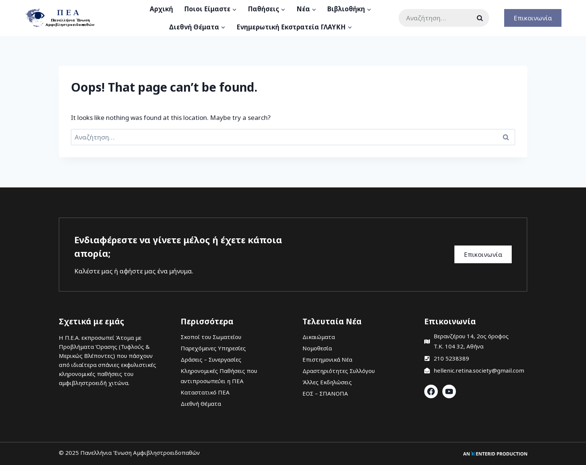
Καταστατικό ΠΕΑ (205, 392)
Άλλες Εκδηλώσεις (327, 382)
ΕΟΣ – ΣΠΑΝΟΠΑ (325, 393)
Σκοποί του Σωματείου (211, 337)
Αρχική (161, 9)
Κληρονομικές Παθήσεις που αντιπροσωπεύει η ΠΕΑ (219, 376)
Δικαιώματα (318, 337)
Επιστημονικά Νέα (327, 359)
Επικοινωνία (533, 18)
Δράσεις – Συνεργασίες (211, 359)
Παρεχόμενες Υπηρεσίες (213, 348)
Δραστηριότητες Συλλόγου (338, 370)
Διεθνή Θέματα (201, 403)
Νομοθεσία (317, 348)
